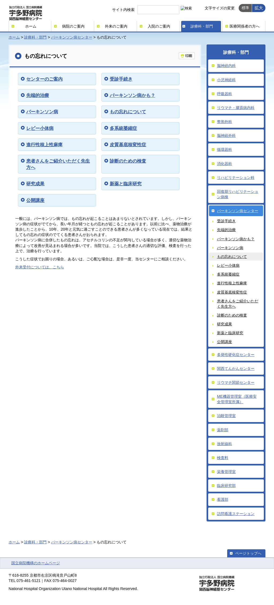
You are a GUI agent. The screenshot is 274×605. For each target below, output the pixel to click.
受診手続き (121, 79)
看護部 (222, 499)
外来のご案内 (116, 26)
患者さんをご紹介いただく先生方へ (237, 304)
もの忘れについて (128, 111)
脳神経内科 (226, 65)
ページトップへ (248, 553)
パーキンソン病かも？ (132, 95)
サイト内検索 (123, 9)
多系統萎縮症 (123, 128)
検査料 (222, 458)
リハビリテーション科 (235, 177)
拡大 (258, 7)
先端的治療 (37, 95)
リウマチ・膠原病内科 (235, 108)
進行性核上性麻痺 (44, 144)
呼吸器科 (224, 94)
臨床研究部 (226, 485)
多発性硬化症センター (235, 354)
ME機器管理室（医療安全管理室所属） (237, 399)
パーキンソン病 (42, 111)
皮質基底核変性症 (128, 144)
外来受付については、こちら (39, 267)
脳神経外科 (226, 135)
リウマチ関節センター (235, 382)
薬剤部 (222, 430)
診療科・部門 (202, 26)
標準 (245, 8)
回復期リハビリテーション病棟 (237, 194)
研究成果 (35, 183)
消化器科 (224, 163)
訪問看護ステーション (235, 514)
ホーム (30, 26)
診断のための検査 (128, 161)
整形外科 (224, 121)
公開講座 (35, 200)
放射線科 (224, 444)
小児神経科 (226, 80)
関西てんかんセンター (235, 368)
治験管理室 (226, 416)
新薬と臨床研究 (126, 183)
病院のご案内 (73, 26)
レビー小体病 (40, 128)
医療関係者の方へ (245, 26)
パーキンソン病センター (71, 37)
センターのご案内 (44, 79)
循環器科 (224, 149)
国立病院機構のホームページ (35, 563)
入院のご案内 (159, 26)
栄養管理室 (226, 471)
